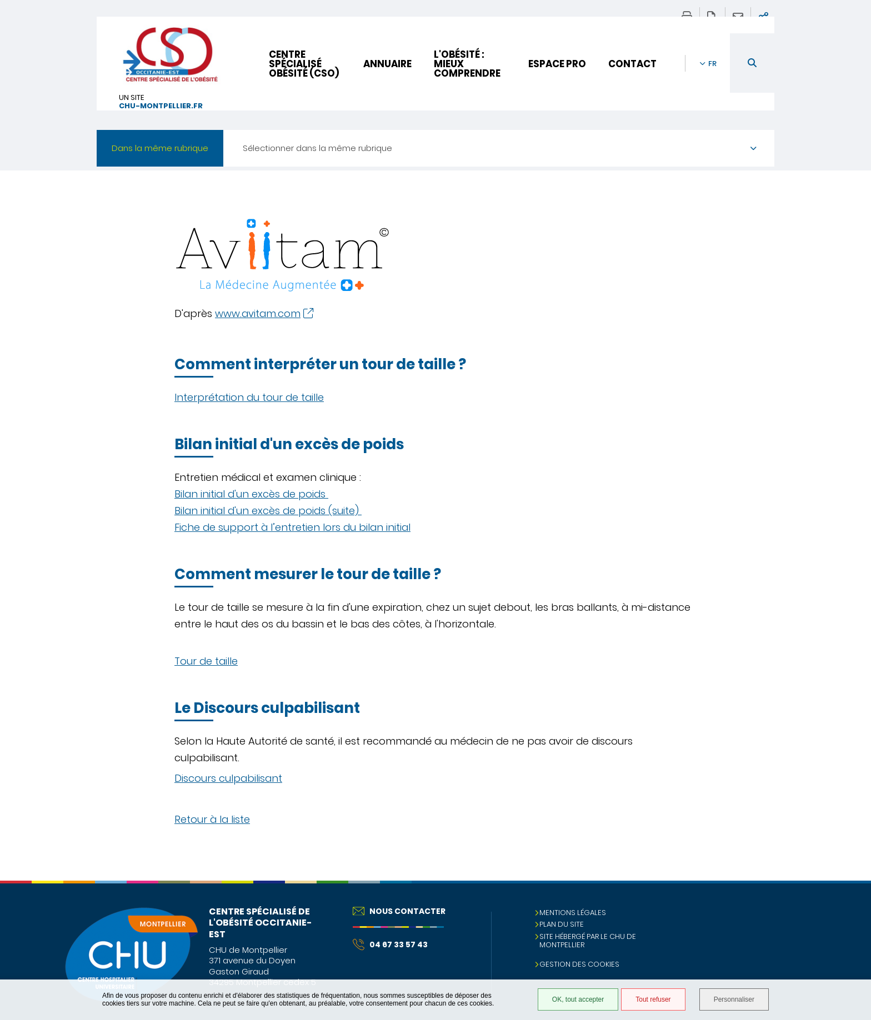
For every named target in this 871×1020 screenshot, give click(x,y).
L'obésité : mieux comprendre (467, 64)
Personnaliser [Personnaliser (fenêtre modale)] (734, 999)
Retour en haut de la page (851, 902)
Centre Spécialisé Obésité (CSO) (304, 64)
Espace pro (557, 64)
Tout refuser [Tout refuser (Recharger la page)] (652, 999)
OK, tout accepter (578, 999)
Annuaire (387, 64)
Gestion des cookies (579, 964)
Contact (632, 64)
